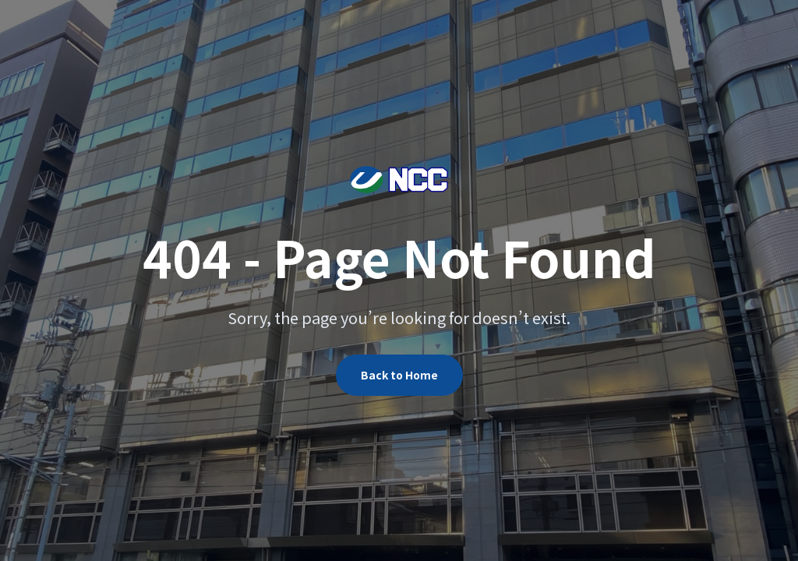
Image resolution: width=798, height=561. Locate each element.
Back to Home (399, 375)
